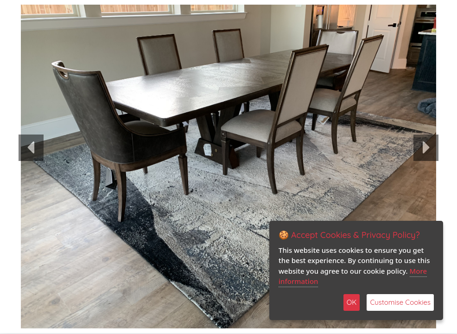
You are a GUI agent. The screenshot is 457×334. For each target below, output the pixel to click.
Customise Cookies (400, 302)
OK (352, 302)
